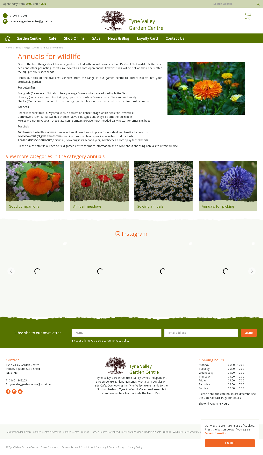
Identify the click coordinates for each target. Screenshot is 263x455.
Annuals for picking (218, 206)
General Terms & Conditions (77, 447)
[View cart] (256, 21)
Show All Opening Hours (214, 403)
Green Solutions (50, 447)
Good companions (24, 206)
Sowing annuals (150, 206)
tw (20, 391)
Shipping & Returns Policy (110, 447)
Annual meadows (87, 206)
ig (14, 391)
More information (216, 433)
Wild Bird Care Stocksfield (187, 431)
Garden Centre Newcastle (47, 431)
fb (8, 391)
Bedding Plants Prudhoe (157, 431)
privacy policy (120, 340)
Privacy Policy (134, 447)
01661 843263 (15, 18)
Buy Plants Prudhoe (132, 431)
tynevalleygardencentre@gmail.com (28, 24)
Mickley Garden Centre (19, 431)
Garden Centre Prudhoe (76, 431)
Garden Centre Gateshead (105, 431)
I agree (230, 443)
